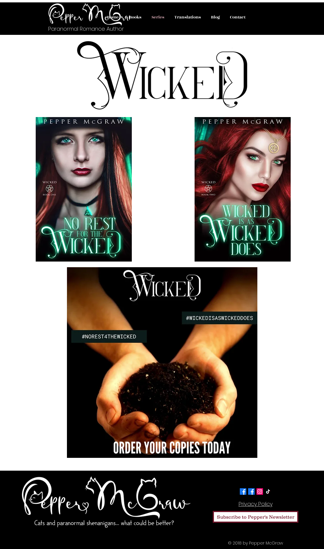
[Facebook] (243, 491)
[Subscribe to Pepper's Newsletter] (255, 517)
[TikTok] (268, 491)
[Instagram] (259, 491)
